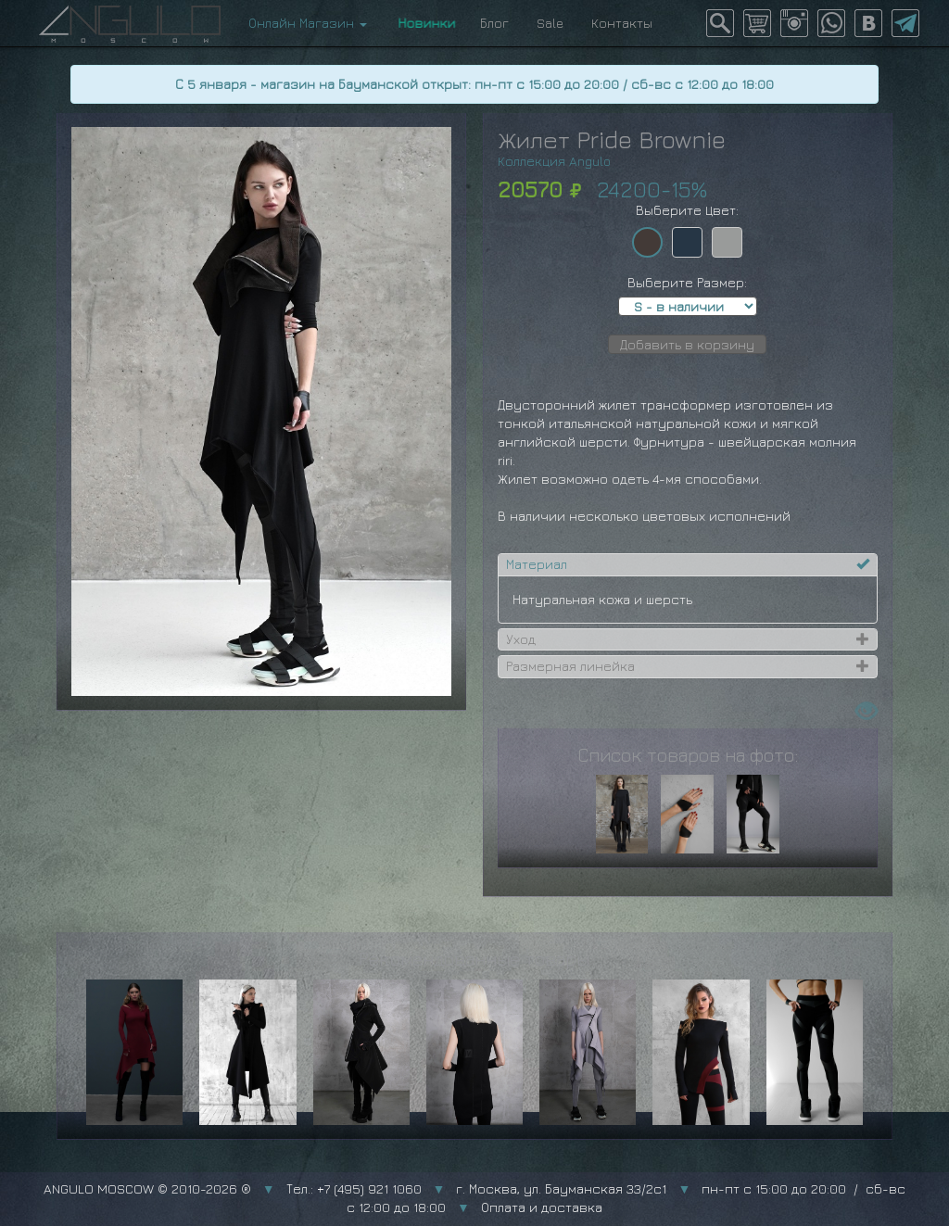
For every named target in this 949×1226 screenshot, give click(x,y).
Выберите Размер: (687, 282)
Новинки (423, 23)
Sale (550, 23)
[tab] (688, 564)
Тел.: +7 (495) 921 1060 (354, 1188)
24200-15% (652, 189)
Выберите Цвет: (687, 210)
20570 (530, 189)
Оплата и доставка (541, 1207)
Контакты (621, 23)
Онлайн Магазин (307, 23)
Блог (494, 23)
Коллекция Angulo (554, 161)
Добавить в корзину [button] (687, 344)
